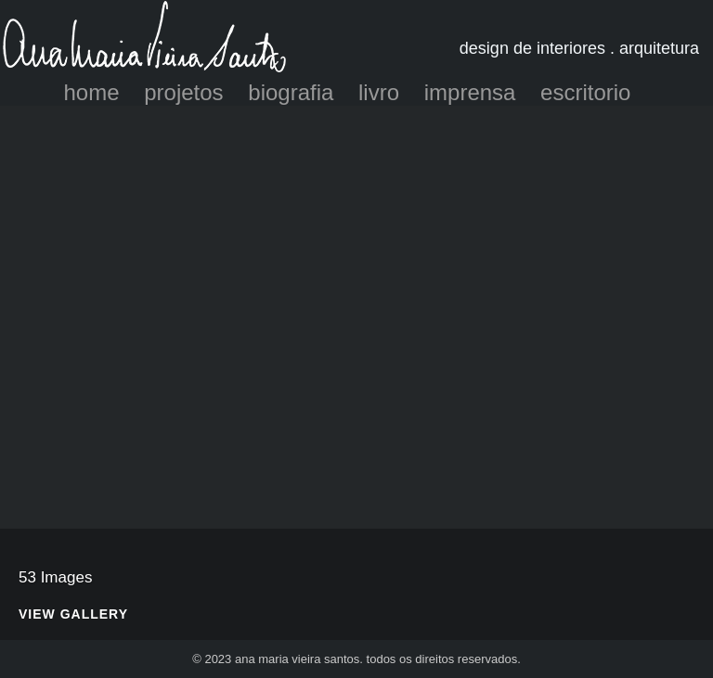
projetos (183, 92)
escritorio (585, 92)
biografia (290, 92)
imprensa (470, 92)
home (92, 92)
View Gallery (73, 614)
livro (378, 92)
